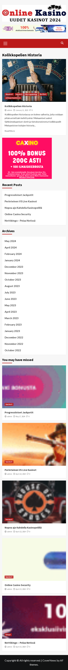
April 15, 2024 (21, 589)
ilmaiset (9, 94)
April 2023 (11, 311)
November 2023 (14, 273)
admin (9, 110)
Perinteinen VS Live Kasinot (21, 201)
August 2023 (12, 286)
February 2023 (13, 324)
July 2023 (10, 292)
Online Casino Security (18, 214)
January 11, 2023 (22, 110)
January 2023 (12, 330)
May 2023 (10, 305)
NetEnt (43, 94)
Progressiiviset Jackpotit (19, 194)
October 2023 (13, 279)
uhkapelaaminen (13, 98)
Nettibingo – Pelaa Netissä (20, 220)
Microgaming (31, 94)
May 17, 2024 (20, 416)
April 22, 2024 (21, 474)
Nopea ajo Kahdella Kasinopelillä (23, 207)
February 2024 (13, 253)
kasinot (19, 94)
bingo (8, 634)
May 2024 (10, 241)
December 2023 (14, 266)
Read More (10, 131)
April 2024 (11, 247)
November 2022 (14, 343)
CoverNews (49, 660)
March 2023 (12, 318)
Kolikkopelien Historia (18, 106)
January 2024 (12, 260)
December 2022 (14, 337)
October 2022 (13, 350)
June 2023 (11, 298)
